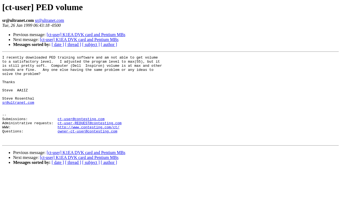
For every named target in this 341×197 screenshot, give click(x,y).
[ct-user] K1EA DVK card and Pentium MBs (86, 34)
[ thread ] (73, 44)
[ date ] (58, 44)
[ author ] (109, 44)
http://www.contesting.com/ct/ (88, 141)
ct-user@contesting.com (81, 131)
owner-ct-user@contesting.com (87, 146)
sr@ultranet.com (49, 20)
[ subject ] (91, 44)
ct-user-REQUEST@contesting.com (90, 136)
